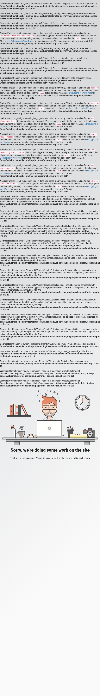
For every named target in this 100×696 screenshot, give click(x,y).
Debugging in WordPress (22, 41)
